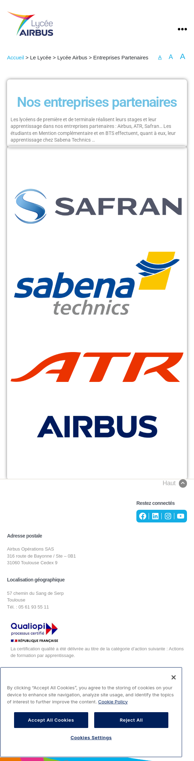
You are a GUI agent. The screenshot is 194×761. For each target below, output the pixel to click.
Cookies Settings (91, 737)
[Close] (173, 677)
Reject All (131, 720)
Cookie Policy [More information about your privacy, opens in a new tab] (113, 701)
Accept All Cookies (51, 720)
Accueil (15, 57)
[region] (91, 712)
